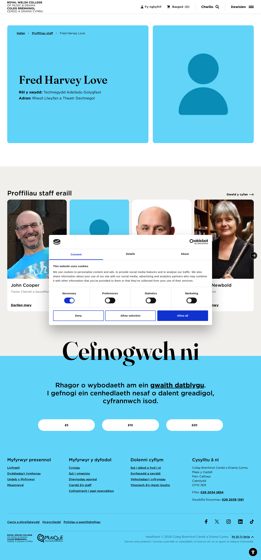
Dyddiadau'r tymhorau (24, 473)
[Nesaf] (253, 255)
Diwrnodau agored (83, 479)
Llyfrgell (13, 467)
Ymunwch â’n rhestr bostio (150, 485)
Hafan (21, 33)
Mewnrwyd (15, 485)
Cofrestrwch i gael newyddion (91, 491)
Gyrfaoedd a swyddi (145, 473)
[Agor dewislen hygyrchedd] (253, 552)
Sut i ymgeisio (79, 473)
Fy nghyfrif (151, 9)
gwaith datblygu (177, 385)
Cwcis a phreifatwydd (23, 522)
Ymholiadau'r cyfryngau (147, 479)
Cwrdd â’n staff (80, 485)
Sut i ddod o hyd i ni (145, 467)
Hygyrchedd (51, 522)
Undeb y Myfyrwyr (21, 479)
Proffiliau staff (42, 33)
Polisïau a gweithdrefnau (82, 522)
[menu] (243, 9)
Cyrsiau (74, 467)
